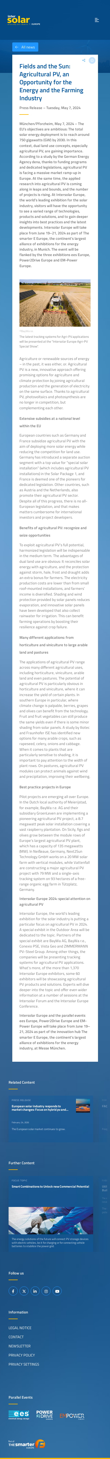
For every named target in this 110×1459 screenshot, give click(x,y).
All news (23, 47)
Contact (16, 1337)
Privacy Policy (22, 1355)
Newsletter (20, 1346)
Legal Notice (20, 1328)
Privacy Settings (24, 1364)
